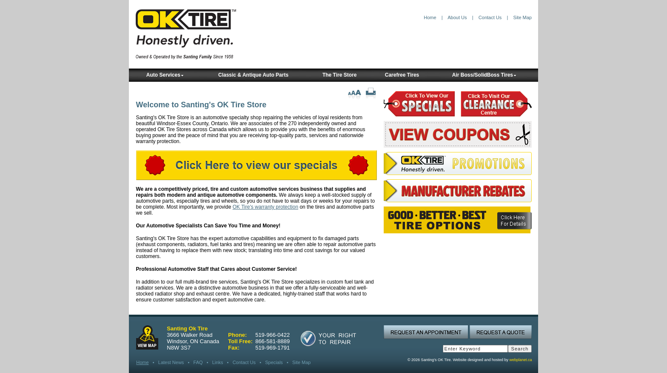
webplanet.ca (520, 360)
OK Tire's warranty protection (265, 207)
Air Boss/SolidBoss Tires (484, 75)
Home (430, 17)
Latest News (171, 362)
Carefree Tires (402, 75)
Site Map (522, 17)
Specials (274, 362)
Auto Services (165, 75)
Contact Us (490, 17)
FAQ (198, 362)
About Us (457, 17)
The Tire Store (339, 75)
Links (217, 362)
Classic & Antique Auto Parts (253, 75)
